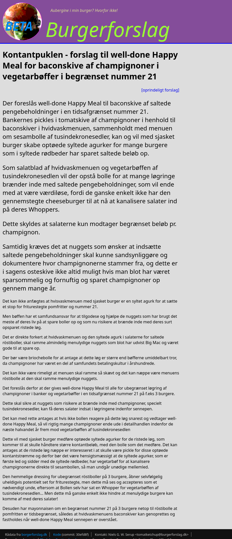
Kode (57, 534)
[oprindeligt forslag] (160, 90)
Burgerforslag (107, 29)
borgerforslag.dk (34, 534)
